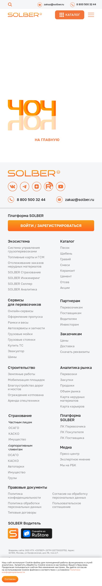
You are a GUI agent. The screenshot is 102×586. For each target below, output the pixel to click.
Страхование (20, 415)
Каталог (67, 241)
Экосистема (19, 241)
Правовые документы (27, 487)
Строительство (21, 367)
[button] (32, 264)
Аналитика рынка (76, 367)
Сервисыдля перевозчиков (24, 302)
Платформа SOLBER (70, 417)
